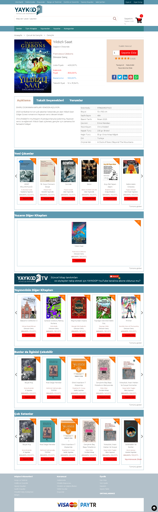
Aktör (110, 184)
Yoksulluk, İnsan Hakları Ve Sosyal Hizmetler (131, 447)
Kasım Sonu (29, 321)
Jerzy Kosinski (54, 388)
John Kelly (78, 326)
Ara (115, 18)
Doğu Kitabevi (131, 192)
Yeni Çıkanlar (24, 153)
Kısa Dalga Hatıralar (78, 383)
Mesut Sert (68, 190)
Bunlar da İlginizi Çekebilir (33, 352)
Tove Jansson (28, 326)
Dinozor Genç (79, 254)
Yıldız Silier (129, 388)
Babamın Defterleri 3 (53, 321)
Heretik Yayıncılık (68, 192)
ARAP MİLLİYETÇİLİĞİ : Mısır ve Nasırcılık (47, 186)
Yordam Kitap (129, 390)
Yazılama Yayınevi (47, 192)
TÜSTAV (79, 390)
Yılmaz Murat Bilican (54, 326)
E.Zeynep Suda (47, 190)
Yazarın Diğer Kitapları (30, 215)
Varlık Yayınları (104, 390)
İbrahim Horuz (131, 190)
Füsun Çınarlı (89, 190)
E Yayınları (53, 390)
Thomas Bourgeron (27, 190)
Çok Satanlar (23, 413)
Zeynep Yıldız (129, 326)
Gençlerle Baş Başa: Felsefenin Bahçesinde (110, 447)
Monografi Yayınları (26, 192)
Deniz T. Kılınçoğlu (28, 388)
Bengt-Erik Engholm (104, 326)
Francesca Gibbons (79, 251)
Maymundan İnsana (104, 321)
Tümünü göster (135, 206)
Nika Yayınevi (131, 452)
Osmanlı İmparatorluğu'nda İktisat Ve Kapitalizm (29, 385)
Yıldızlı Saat (79, 246)
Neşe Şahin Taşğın (131, 450)
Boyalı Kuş (54, 383)
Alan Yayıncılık (89, 192)
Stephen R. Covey (103, 388)
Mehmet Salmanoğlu (78, 388)
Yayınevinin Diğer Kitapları (33, 290)
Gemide (89, 184)
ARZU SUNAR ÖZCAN (110, 190)
